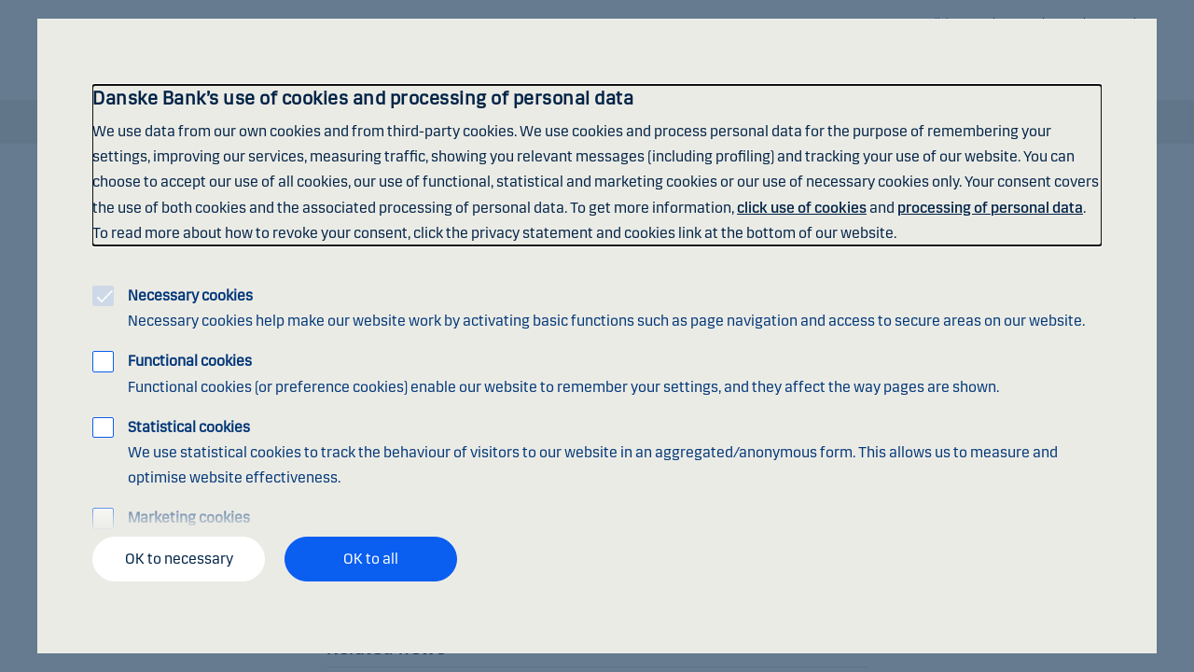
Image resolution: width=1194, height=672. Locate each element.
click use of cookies (802, 208)
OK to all (370, 558)
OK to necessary (179, 558)
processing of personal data (990, 208)
